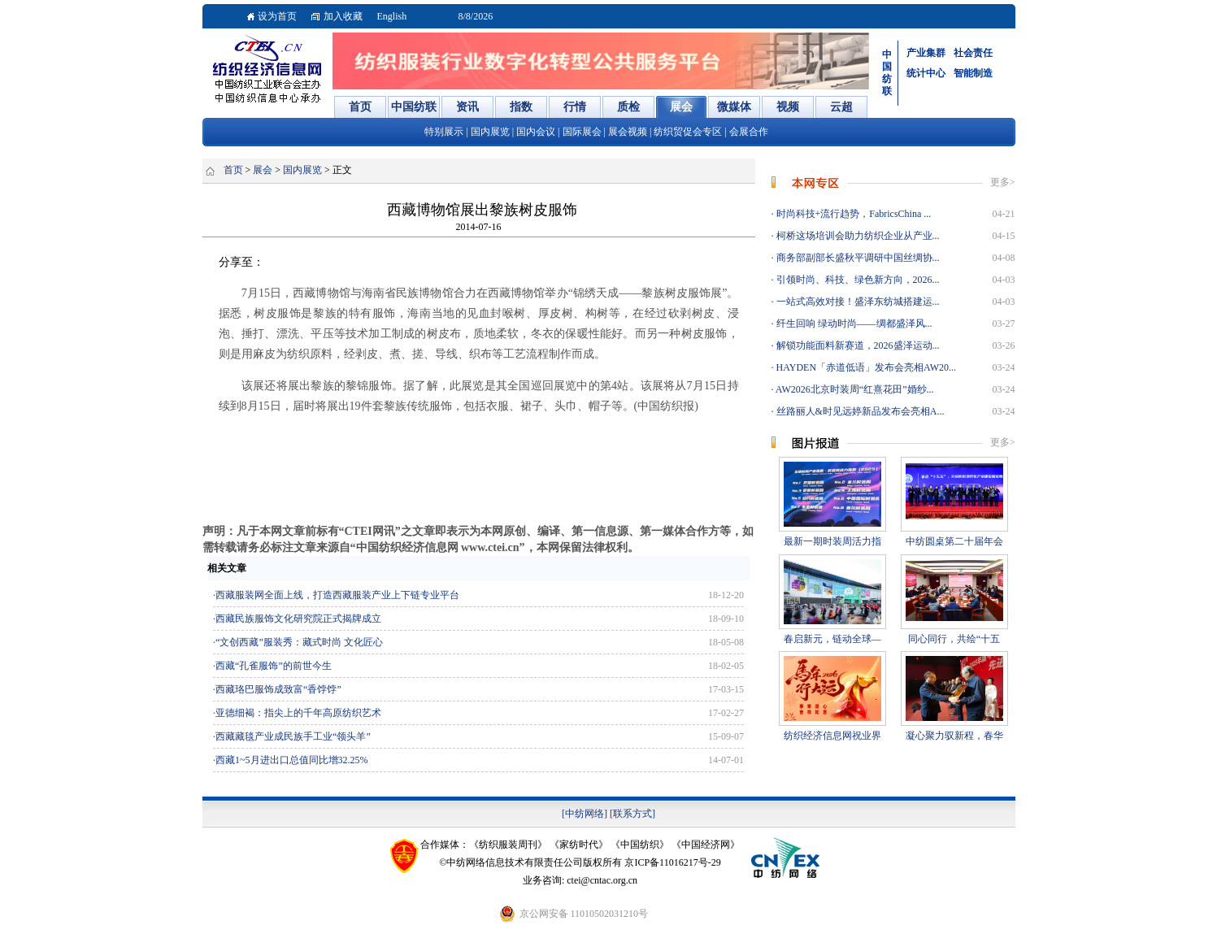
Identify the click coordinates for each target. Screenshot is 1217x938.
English (392, 16)
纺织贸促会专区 (689, 131)
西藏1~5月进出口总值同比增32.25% (291, 760)
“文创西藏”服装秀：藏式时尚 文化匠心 (299, 642)
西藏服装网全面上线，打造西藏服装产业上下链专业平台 (337, 595)
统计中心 (925, 73)
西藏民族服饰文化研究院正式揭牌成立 (298, 618)
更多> (1002, 182)
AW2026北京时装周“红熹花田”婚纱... (854, 389)
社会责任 (973, 53)
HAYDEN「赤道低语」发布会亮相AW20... (865, 367)
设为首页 (277, 16)
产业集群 (925, 53)
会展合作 (748, 131)
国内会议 (535, 131)
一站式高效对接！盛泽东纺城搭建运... (857, 301)
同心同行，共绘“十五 (954, 639)
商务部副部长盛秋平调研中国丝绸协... (857, 257)
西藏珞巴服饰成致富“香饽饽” (278, 689)
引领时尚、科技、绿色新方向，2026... (857, 279)
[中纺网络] (584, 813)
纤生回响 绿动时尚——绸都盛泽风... (853, 323)
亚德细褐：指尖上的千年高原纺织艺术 (298, 713)
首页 (233, 170)
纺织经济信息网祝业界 (832, 735)
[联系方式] (632, 813)
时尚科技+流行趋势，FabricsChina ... (853, 213)
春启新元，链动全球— (832, 639)
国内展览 (490, 131)
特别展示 (443, 131)
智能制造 (973, 73)
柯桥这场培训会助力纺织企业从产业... (857, 235)
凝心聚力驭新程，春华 (954, 735)
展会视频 (627, 131)
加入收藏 (343, 16)
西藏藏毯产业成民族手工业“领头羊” (293, 736)
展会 (262, 170)
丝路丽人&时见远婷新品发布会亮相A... (859, 411)
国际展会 (582, 131)
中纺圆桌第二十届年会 (954, 541)
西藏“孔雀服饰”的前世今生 (273, 665)
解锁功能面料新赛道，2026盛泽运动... (857, 345)
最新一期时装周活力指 (832, 541)
